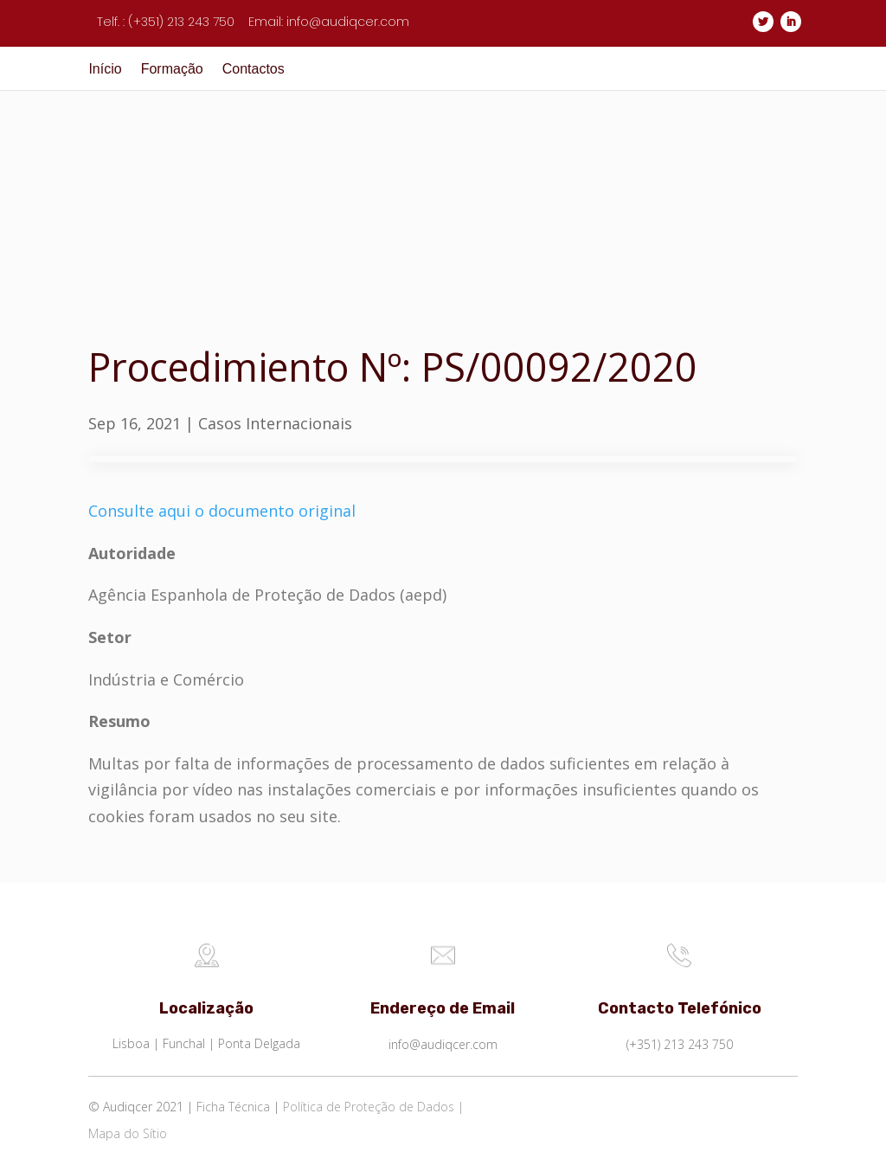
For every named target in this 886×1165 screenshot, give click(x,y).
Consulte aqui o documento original (222, 510)
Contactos (253, 69)
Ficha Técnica (233, 1106)
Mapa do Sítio (127, 1133)
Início (104, 69)
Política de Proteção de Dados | (373, 1106)
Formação (172, 69)
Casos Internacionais (275, 423)
